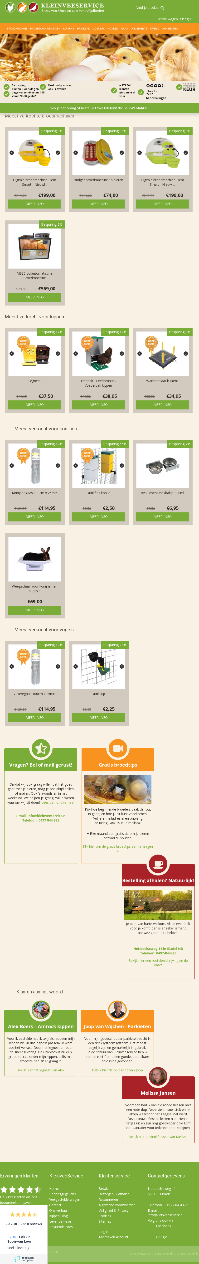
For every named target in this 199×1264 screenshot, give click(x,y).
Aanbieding (170, 28)
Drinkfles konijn (98, 493)
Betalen (105, 1188)
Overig (155, 28)
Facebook (163, 1226)
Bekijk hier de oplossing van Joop (117, 1070)
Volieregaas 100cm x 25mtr (35, 693)
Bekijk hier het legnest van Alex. (41, 1070)
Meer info (35, 203)
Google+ (162, 1237)
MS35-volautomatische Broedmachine (34, 275)
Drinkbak (83, 28)
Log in (103, 1231)
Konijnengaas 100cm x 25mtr (34, 493)
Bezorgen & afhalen (114, 1194)
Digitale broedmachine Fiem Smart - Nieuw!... (34, 182)
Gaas (124, 28)
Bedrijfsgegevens (62, 1194)
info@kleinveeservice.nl (165, 1215)
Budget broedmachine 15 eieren (98, 180)
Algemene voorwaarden (117, 1205)
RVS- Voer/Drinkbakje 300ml (162, 493)
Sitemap (105, 1221)
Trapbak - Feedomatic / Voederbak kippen (98, 383)
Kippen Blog (58, 1216)
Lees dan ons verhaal (57, 802)
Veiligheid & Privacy (113, 1210)
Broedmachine (17, 28)
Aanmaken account (113, 1237)
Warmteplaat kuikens (162, 381)
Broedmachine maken (45, 28)
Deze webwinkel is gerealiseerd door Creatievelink (164, 1254)
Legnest (34, 381)
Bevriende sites (61, 1227)
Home (3, 28)
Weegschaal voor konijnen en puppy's (34, 588)
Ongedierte (139, 28)
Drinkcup (98, 693)
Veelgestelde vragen (64, 1199)
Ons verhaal (58, 1210)
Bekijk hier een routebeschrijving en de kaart (158, 962)
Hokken (112, 28)
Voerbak (99, 28)
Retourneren (108, 1199)
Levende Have (60, 1221)
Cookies (105, 1216)
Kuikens (68, 28)
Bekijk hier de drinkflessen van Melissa (158, 1136)
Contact (55, 1205)
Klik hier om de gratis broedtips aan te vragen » (118, 848)
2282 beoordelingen (156, 96)
